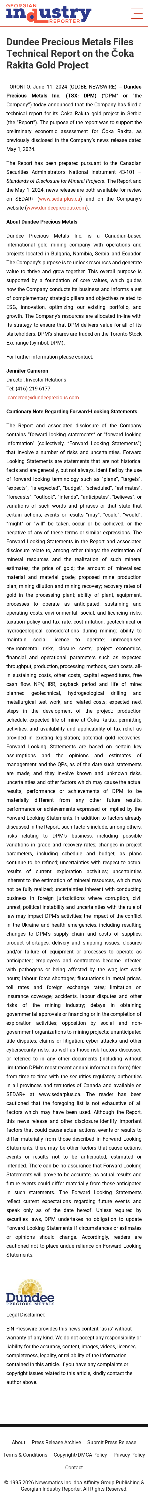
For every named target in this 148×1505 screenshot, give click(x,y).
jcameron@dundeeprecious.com (42, 398)
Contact (74, 1468)
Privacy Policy (129, 1455)
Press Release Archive (56, 1442)
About (18, 1442)
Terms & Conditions (25, 1455)
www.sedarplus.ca (59, 199)
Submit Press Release (111, 1442)
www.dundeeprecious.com (56, 208)
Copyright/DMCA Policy (80, 1455)
